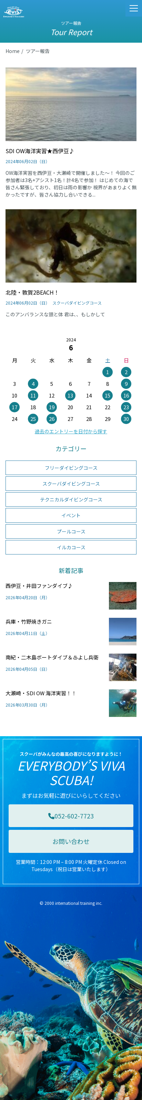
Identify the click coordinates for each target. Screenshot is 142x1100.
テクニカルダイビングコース (71, 499)
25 (33, 418)
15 (107, 395)
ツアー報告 (38, 50)
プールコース (71, 531)
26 (51, 418)
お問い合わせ (71, 841)
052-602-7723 (71, 815)
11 (33, 395)
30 (126, 418)
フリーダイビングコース (71, 467)
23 (126, 407)
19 (51, 407)
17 (14, 407)
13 (70, 395)
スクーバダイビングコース (71, 483)
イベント (71, 515)
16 (126, 395)
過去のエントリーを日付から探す (71, 431)
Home (13, 50)
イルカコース (71, 547)
